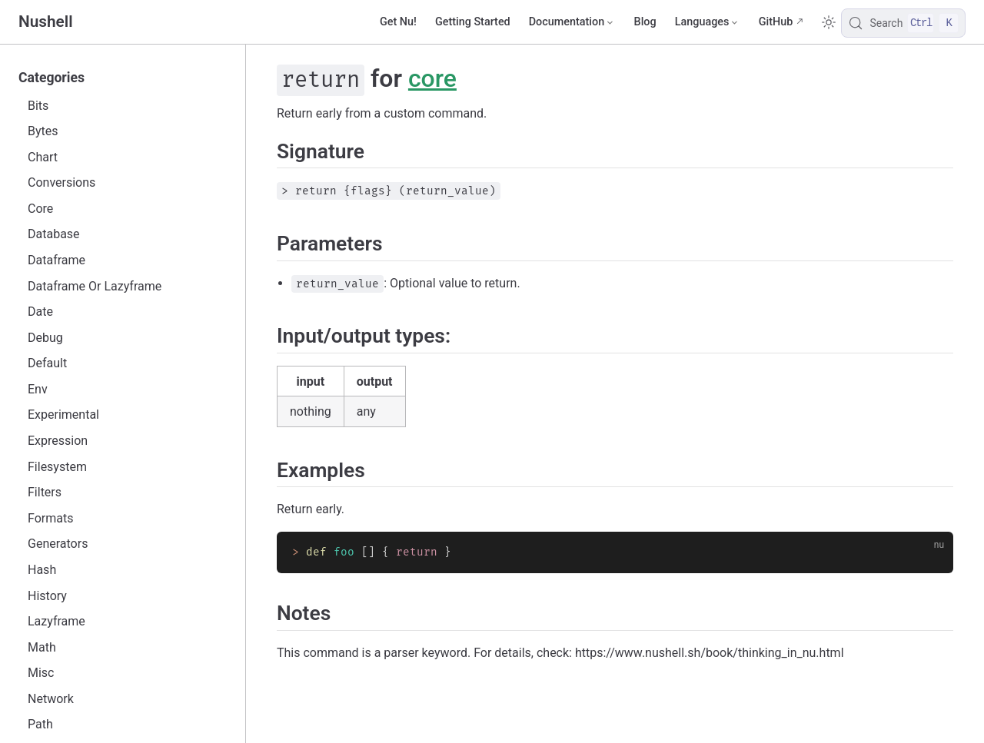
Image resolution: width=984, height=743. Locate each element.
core (432, 78)
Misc (41, 672)
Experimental (63, 414)
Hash (42, 569)
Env (38, 389)
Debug (45, 337)
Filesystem (57, 466)
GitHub (776, 21)
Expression (58, 440)
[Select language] (707, 22)
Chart (43, 157)
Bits (38, 105)
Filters (45, 492)
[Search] (903, 23)
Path (40, 724)
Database (54, 234)
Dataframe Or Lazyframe (94, 286)
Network (51, 699)
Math (42, 647)
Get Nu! (398, 21)
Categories (51, 77)
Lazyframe (56, 621)
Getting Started (472, 21)
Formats (50, 518)
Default (47, 363)
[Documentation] (572, 22)
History (47, 596)
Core (40, 208)
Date (40, 311)
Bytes (43, 131)
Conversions (61, 182)
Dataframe (56, 260)
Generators (58, 543)
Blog (645, 21)
